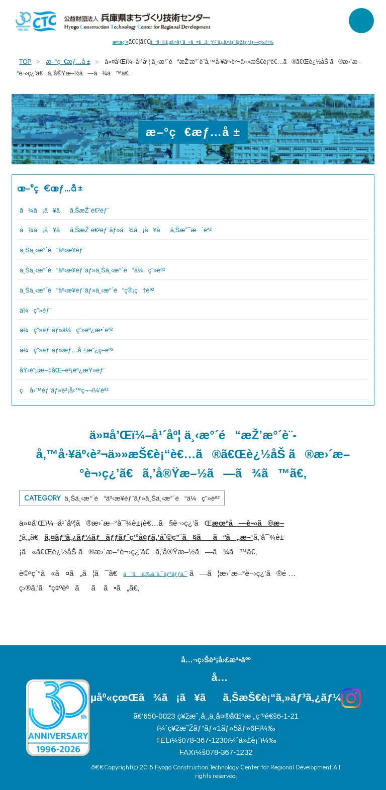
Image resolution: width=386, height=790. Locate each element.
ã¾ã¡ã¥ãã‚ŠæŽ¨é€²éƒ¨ (83, 210)
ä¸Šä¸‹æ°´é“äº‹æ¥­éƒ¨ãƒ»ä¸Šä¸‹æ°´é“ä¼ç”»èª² (123, 269)
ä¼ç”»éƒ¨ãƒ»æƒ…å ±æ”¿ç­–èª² (86, 349)
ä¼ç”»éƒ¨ (42, 310)
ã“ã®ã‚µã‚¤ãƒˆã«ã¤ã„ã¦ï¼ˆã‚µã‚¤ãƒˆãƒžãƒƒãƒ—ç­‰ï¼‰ (215, 41)
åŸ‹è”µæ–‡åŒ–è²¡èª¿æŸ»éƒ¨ (80, 369)
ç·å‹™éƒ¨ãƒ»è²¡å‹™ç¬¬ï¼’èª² (83, 389)
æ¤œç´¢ (92, 41)
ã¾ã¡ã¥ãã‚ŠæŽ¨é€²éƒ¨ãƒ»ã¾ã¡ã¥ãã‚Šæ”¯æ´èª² (155, 229)
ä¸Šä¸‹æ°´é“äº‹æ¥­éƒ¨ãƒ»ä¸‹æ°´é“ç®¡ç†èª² (115, 289)
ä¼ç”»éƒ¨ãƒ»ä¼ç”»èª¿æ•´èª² (86, 329)
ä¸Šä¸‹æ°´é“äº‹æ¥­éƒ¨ (66, 249)
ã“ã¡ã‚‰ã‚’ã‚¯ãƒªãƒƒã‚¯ (168, 573)
